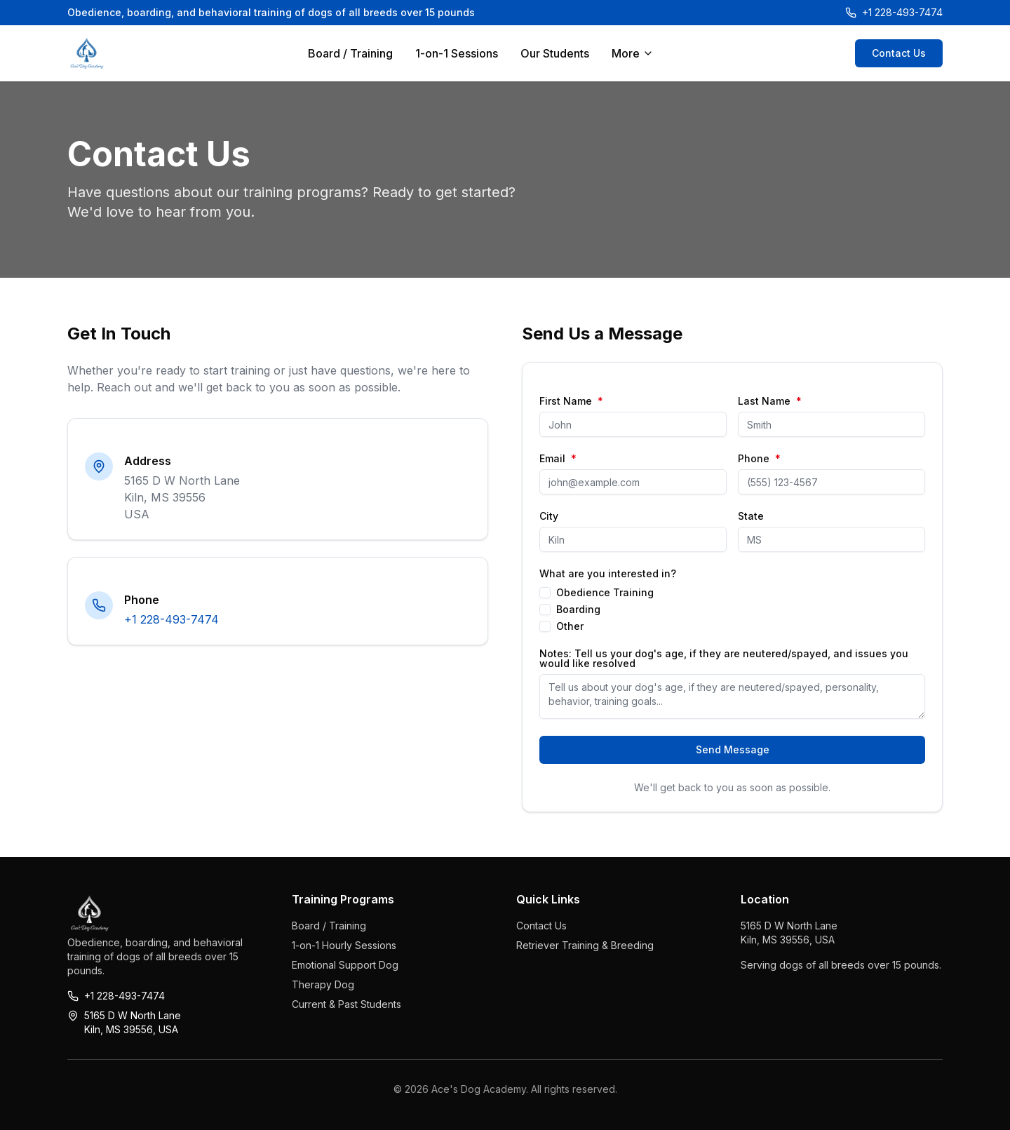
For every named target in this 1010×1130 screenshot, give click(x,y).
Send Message (732, 749)
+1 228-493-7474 (171, 619)
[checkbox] (545, 592)
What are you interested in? (607, 574)
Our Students (554, 53)
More (633, 53)
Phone (759, 459)
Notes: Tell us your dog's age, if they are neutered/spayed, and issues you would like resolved (723, 658)
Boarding (578, 609)
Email (558, 459)
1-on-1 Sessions (456, 53)
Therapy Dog (323, 984)
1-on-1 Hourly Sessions (344, 945)
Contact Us (899, 53)
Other (570, 626)
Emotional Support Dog (345, 965)
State (751, 516)
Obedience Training (605, 593)
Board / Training (350, 53)
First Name (571, 401)
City (548, 516)
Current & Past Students (346, 1004)
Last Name (770, 401)
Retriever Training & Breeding (585, 945)
